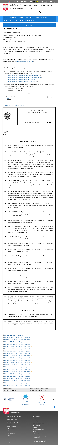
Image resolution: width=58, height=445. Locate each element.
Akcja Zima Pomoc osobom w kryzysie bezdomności (25, 399)
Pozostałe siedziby (12, 426)
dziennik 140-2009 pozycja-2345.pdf (13, 378)
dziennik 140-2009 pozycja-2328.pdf (13, 339)
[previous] (4, 399)
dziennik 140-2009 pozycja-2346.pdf (13, 380)
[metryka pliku (22, 335)
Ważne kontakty (11, 428)
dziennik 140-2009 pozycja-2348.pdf (13, 385)
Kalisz (9, 435)
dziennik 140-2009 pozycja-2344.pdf (13, 376)
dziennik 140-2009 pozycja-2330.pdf (13, 344)
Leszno (9, 440)
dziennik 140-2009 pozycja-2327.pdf (13, 337)
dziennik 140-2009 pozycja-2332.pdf (13, 349)
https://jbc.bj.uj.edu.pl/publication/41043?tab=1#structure (24, 75)
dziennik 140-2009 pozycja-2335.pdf (13, 355)
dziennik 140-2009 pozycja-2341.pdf (13, 369)
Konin (9, 437)
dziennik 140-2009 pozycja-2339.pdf (13, 365)
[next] (53, 399)
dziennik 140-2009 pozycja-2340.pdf (13, 367)
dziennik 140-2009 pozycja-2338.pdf (13, 362)
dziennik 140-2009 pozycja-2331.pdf (13, 346)
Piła (9, 442)
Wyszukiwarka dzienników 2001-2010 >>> (14, 105)
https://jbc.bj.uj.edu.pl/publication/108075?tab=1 (22, 79)
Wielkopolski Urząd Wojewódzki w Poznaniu (31, 5)
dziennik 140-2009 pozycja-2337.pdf (13, 360)
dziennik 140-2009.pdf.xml (11, 335)
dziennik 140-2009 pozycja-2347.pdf (13, 383)
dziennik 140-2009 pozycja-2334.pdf (13, 353)
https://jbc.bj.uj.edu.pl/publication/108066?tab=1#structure (25, 77)
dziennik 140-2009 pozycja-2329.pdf (13, 342)
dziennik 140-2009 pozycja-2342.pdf (13, 371)
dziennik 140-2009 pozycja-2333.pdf (13, 351)
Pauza (55, 407)
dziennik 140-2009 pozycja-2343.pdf (13, 374)
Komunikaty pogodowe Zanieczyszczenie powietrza (42, 400)
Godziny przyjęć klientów (13, 430)
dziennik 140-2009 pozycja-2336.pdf (13, 358)
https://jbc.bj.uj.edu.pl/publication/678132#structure (23, 81)
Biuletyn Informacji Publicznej (21, 8)
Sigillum (9, 99)
